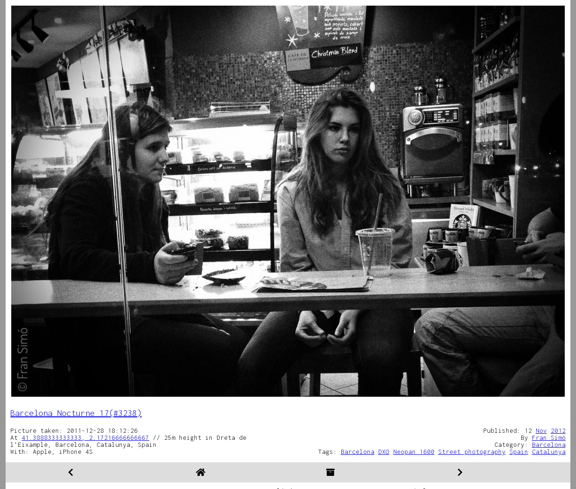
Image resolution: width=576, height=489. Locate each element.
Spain (518, 451)
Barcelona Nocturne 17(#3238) (76, 413)
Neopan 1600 (413, 451)
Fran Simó (549, 437)
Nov (541, 430)
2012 (558, 430)
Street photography (472, 451)
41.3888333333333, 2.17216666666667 (85, 437)
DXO (383, 451)
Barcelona (549, 444)
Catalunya (549, 451)
